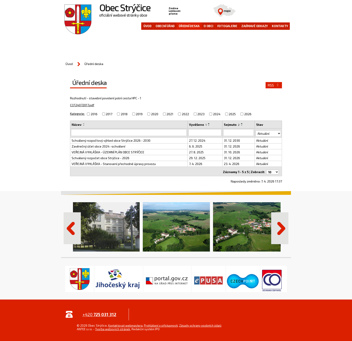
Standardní (191, 10)
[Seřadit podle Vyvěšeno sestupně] (209, 125)
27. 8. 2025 (196, 151)
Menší (184, 10)
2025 (232, 114)
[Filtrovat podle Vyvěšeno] (205, 132)
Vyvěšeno (198, 124)
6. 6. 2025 (195, 145)
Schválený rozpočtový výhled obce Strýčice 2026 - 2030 (111, 139)
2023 (201, 114)
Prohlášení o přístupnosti (161, 323)
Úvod (147, 26)
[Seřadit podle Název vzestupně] (83, 123)
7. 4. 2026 (195, 163)
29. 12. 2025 (197, 157)
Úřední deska (189, 26)
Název (76, 124)
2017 (109, 114)
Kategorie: (77, 113)
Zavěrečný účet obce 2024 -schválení (98, 145)
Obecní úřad (165, 26)
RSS (274, 85)
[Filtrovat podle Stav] (268, 132)
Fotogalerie (227, 26)
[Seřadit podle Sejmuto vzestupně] (242, 123)
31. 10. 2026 (232, 151)
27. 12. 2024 (197, 139)
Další (280, 226)
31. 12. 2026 (232, 145)
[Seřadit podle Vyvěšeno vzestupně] (209, 123)
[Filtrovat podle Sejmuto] (238, 132)
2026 (247, 114)
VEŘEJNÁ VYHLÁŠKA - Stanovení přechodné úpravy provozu (114, 163)
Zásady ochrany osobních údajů (200, 323)
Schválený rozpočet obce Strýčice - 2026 (100, 157)
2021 (170, 114)
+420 (99, 312)
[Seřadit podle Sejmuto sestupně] (242, 125)
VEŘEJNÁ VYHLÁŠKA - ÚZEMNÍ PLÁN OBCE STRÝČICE (108, 151)
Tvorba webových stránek (112, 327)
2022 (185, 114)
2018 (124, 114)
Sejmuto (232, 124)
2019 (139, 114)
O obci (208, 26)
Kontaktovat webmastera (125, 323)
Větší (198, 10)
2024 (216, 114)
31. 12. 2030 (232, 139)
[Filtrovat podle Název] (129, 132)
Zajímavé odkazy (254, 26)
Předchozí (72, 226)
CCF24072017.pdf (82, 105)
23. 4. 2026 (232, 163)
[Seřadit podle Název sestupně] (83, 125)
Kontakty (280, 26)
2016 (94, 114)
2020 (154, 114)
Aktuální (262, 139)
